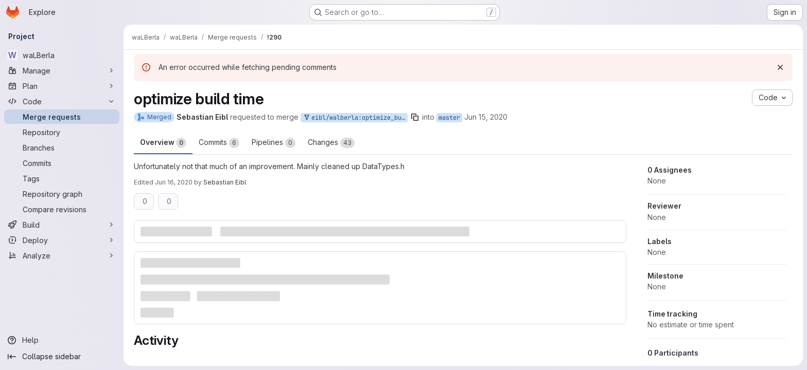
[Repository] (61, 132)
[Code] (61, 101)
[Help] (61, 340)
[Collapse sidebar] (61, 356)
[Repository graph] (61, 194)
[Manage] (61, 70)
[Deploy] (61, 240)
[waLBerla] (61, 55)
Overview (163, 143)
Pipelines (273, 143)
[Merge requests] (61, 116)
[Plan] (61, 86)
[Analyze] (61, 255)
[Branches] (61, 147)
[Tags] (61, 178)
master (449, 118)
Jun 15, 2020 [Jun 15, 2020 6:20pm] (485, 117)
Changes (331, 143)
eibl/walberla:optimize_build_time (355, 118)
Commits (219, 143)
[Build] (61, 224)
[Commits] (61, 163)
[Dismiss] (780, 67)
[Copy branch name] (415, 117)
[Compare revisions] (61, 209)
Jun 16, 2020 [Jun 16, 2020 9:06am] (173, 182)
